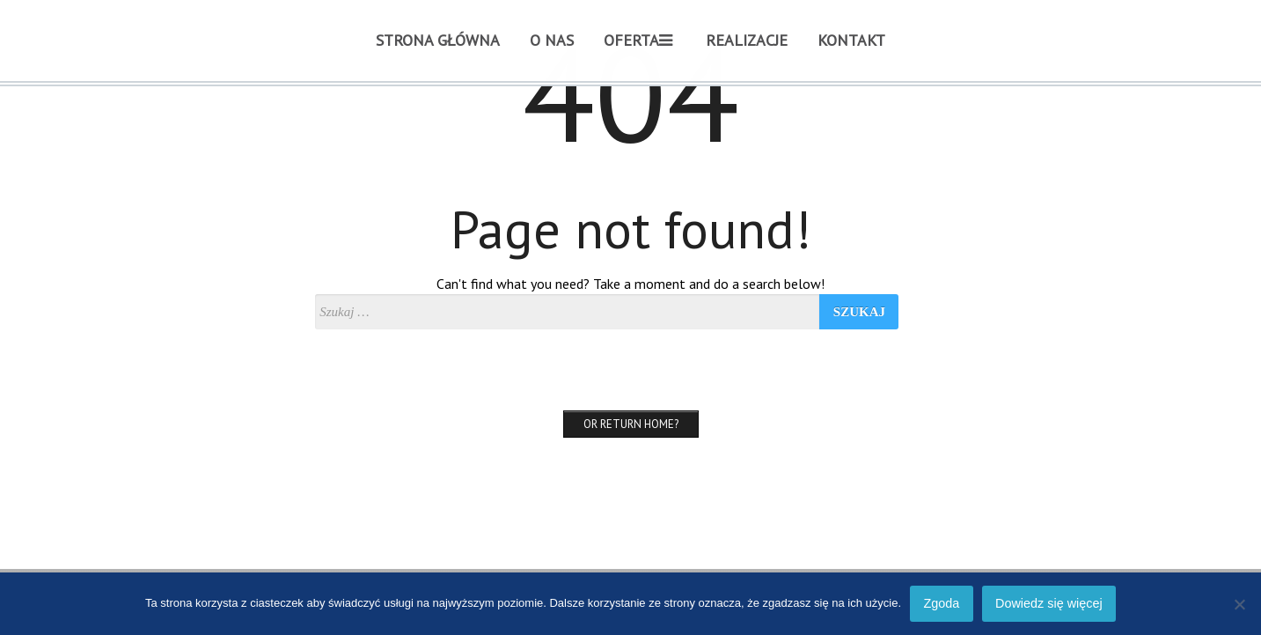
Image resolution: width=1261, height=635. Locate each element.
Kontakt (851, 40)
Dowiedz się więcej (1049, 603)
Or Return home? (630, 424)
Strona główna (438, 40)
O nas (552, 40)
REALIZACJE (747, 40)
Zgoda (941, 603)
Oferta (638, 40)
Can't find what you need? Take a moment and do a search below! (630, 283)
